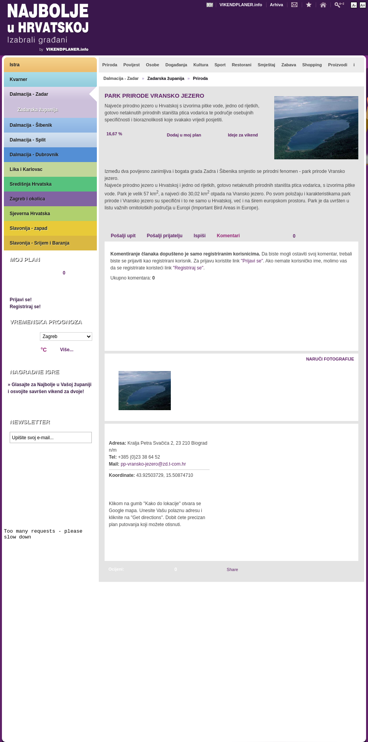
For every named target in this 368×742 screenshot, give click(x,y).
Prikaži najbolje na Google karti (50, 493)
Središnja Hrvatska (31, 184)
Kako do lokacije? (132, 486)
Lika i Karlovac (26, 169)
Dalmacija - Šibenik (31, 125)
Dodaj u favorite (311, 4)
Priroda (200, 78)
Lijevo (111, 391)
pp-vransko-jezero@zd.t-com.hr (153, 464)
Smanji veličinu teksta (354, 5)
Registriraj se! (25, 306)
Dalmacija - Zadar (29, 94)
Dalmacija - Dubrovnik (34, 154)
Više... (66, 349)
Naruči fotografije (330, 359)
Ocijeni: (116, 569)
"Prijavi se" (252, 261)
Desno (349, 391)
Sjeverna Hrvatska (30, 213)
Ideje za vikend (243, 135)
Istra (14, 64)
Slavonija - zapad (28, 228)
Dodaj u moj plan (184, 135)
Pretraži (341, 4)
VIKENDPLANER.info (241, 4)
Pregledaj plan (33, 286)
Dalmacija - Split (28, 140)
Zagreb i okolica (27, 199)
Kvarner (18, 79)
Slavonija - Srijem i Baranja (39, 243)
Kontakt (296, 4)
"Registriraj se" (188, 268)
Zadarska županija (37, 109)
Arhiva (276, 4)
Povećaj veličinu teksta (362, 5)
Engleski (211, 5)
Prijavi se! (21, 299)
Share (232, 569)
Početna (325, 4)
